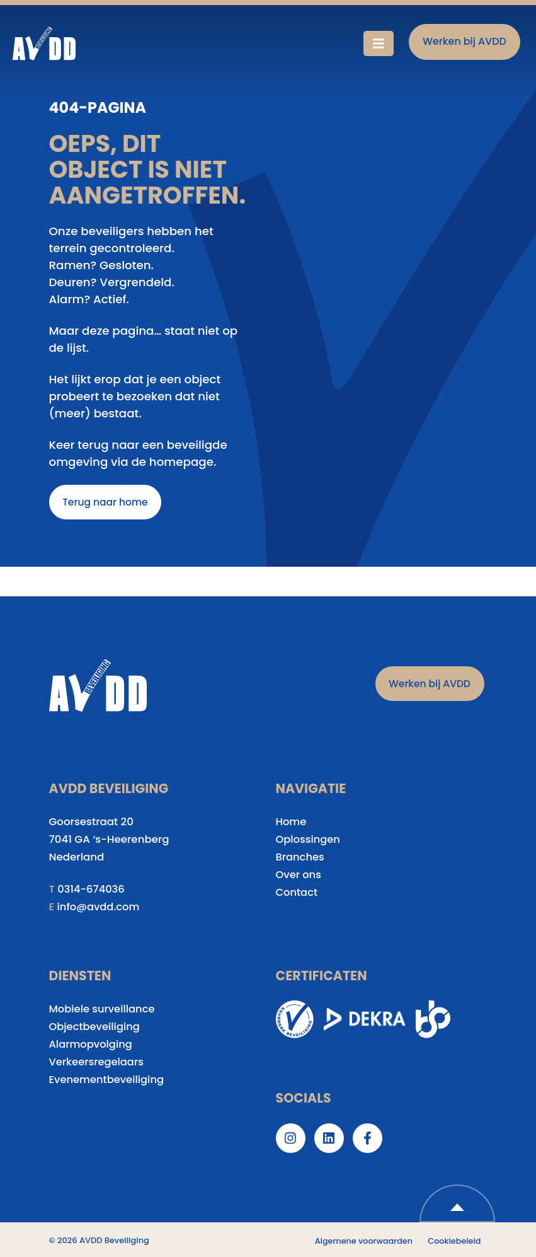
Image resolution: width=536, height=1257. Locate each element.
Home (291, 823)
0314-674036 (91, 890)
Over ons (299, 876)
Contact (297, 893)
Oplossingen (309, 840)
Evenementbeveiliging (107, 1081)
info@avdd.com (99, 907)
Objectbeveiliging (95, 1028)
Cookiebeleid (454, 1242)
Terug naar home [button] (107, 502)
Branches (301, 858)
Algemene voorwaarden (362, 1242)
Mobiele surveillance (103, 1010)
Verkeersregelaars (97, 1063)
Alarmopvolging (91, 1045)
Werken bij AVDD (464, 41)
